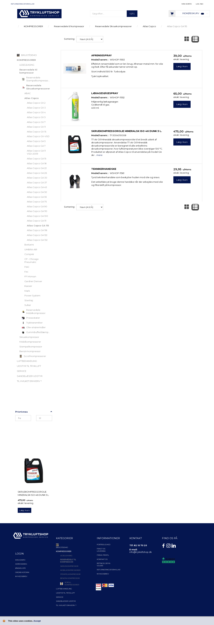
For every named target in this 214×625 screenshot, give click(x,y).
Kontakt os (102, 559)
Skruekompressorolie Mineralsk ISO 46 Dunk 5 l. (33, 493)
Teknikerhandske (103, 168)
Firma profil (103, 555)
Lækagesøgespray (104, 93)
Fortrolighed (103, 544)
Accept (37, 621)
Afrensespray (101, 55)
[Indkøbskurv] (189, 13)
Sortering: (69, 39)
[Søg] (132, 13)
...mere (98, 155)
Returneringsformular (22, 4)
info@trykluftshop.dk (140, 552)
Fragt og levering (101, 550)
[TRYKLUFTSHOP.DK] (39, 13)
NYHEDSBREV (103, 574)
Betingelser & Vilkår (103, 564)
